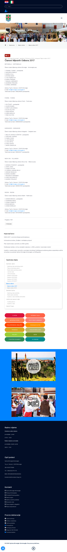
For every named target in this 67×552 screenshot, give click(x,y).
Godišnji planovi (11, 301)
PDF (7, 55)
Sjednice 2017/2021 (12, 279)
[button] (61, 18)
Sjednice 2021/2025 (12, 277)
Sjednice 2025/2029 (12, 275)
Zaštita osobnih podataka (12, 499)
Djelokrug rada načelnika (13, 293)
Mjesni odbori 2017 (45, 58)
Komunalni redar (9, 502)
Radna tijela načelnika (12, 294)
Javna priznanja (11, 273)
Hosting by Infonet (10, 527)
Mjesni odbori (10, 283)
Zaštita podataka (10, 523)
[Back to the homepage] (8, 18)
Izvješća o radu (11, 303)
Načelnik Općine (10, 290)
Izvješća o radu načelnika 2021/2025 (16, 296)
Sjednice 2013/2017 (12, 281)
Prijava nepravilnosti (10, 506)
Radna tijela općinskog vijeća (14, 270)
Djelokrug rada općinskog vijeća (15, 266)
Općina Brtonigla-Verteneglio (13, 490)
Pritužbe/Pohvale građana (12, 495)
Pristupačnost (9, 525)
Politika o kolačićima (10, 520)
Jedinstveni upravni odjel (13, 299)
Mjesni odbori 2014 (12, 288)
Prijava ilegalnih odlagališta (12, 504)
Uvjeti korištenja (9, 518)
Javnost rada (10, 271)
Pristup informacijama (11, 493)
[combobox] (33, 6)
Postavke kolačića (10, 532)
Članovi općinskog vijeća (13, 268)
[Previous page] (9, 223)
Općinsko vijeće (10, 264)
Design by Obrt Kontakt (11, 530)
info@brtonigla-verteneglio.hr (17, 89)
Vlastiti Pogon (10, 306)
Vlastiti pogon (9, 497)
